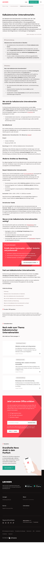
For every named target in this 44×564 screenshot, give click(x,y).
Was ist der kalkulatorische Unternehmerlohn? (14, 296)
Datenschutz (29, 552)
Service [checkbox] (4, 515)
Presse (24, 520)
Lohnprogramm (5, 506)
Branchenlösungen (6, 510)
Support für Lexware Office (8, 518)
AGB (33, 427)
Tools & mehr (25, 501)
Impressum (10, 555)
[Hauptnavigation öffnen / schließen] (40, 2)
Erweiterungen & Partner (7, 512)
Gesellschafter (26, 72)
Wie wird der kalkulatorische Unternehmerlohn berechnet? (17, 298)
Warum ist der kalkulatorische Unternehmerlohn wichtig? (16, 303)
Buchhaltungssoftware (7, 503)
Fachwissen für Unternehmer (28, 499)
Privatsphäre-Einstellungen (20, 552)
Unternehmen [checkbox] (26, 515)
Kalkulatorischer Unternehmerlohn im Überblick (14, 293)
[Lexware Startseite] (5, 2)
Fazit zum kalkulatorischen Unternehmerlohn (13, 305)
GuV (8, 87)
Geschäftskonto (6, 508)
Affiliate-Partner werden (7, 527)
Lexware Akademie (26, 503)
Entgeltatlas (30, 112)
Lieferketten (38, 552)
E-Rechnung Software (7, 499)
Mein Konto (5, 533)
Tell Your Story (25, 506)
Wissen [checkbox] (24, 497)
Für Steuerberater (6, 522)
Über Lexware (25, 518)
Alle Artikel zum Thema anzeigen (10, 336)
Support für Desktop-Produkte (8, 529)
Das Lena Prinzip (26, 508)
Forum (4, 531)
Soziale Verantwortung (27, 522)
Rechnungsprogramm (7, 501)
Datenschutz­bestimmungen (23, 427)
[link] (7, 482)
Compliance (5, 555)
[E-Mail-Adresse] (22, 423)
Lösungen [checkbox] (5, 497)
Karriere (24, 524)
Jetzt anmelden (8, 467)
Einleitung (6, 291)
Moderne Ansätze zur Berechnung (11, 300)
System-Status (5, 520)
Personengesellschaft (28, 173)
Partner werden (5, 524)
